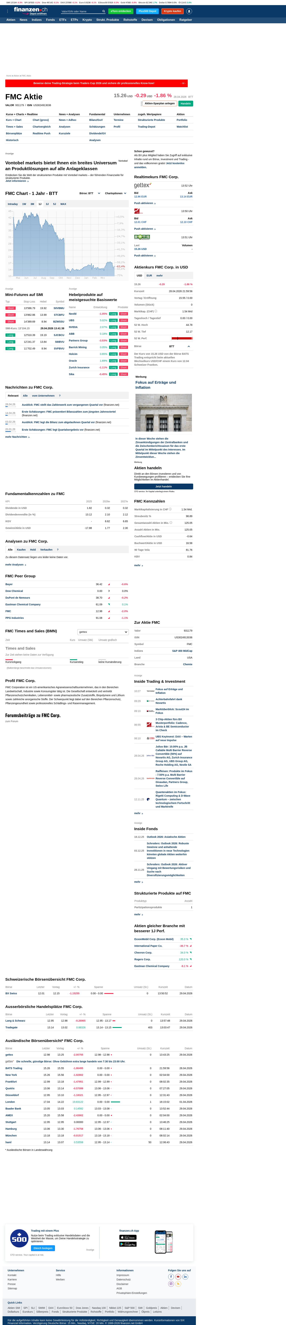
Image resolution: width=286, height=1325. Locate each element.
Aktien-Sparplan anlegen (160, 103)
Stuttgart (10, 1122)
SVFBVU (59, 348)
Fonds (50, 20)
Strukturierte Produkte (151, 119)
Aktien (10, 20)
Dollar (162, 2)
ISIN (29, 105)
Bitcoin (141, 2)
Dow (44, 2)
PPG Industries (14, 617)
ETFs (62, 20)
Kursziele (64, 133)
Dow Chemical (14, 591)
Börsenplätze (14, 133)
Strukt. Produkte (107, 20)
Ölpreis (146, 1311)
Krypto (87, 20)
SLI (33, 1307)
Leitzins (157, 1311)
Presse (12, 1284)
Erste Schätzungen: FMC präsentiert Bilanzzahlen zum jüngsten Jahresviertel (69, 411)
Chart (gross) (41, 119)
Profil (117, 126)
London (10, 1101)
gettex (9, 1054)
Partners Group (78, 340)
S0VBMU (59, 308)
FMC (8, 611)
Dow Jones (82, 1307)
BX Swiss (11, 993)
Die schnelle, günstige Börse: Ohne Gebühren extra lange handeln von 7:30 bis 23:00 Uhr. (65, 1061)
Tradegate (11, 1027)
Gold (123, 2)
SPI (26, 2)
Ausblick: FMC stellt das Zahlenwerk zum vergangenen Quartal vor (62, 404)
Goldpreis (151, 1307)
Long (113, 313)
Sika (71, 374)
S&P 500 (130, 1307)
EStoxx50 (102, 2)
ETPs (74, 20)
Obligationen (166, 20)
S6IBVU (59, 341)
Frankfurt (11, 1081)
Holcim (73, 354)
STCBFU (59, 314)
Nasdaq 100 (99, 1307)
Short (124, 313)
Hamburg (11, 1128)
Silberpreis (42, 1311)
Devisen (147, 20)
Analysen (64, 126)
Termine (118, 119)
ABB (71, 333)
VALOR (9, 105)
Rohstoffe (130, 20)
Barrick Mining (78, 347)
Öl (180, 2)
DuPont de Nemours (17, 597)
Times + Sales (14, 126)
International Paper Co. (148, 946)
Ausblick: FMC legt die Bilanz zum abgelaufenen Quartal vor (58, 422)
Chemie (187, 664)
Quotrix (10, 1088)
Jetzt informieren (17, 180)
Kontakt (12, 1275)
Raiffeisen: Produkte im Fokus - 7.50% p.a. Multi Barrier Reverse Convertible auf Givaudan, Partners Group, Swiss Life (174, 778)
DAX (63, 2)
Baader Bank (13, 1108)
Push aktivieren (145, 203)
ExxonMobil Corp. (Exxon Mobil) (154, 939)
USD (139, 275)
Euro (81, 2)
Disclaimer (122, 1284)
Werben (60, 1279)
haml (8, 1142)
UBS (71, 320)
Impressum (123, 1275)
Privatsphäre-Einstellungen (132, 1293)
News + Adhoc (67, 119)
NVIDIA (73, 327)
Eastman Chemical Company (22, 604)
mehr (159, 275)
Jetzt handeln (164, 486)
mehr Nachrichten (17, 436)
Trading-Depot (146, 126)
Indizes (37, 20)
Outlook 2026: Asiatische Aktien (166, 836)
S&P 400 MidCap (182, 650)
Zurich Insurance (79, 367)
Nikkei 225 (115, 1307)
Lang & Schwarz (15, 1020)
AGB (119, 1288)
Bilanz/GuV (96, 119)
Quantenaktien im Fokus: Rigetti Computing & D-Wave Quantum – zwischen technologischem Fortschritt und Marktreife (173, 799)
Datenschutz (124, 1279)
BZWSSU (58, 321)
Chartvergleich (42, 126)
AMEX (9, 1115)
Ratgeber (185, 20)
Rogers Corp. (142, 959)
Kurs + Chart (13, 119)
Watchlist (182, 126)
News (23, 20)
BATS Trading (13, 1068)
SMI (8, 2)
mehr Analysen (15, 564)
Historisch (12, 140)
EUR (149, 275)
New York (11, 1074)
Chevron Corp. (143, 952)
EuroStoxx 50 (64, 1307)
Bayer (9, 584)
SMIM (41, 1307)
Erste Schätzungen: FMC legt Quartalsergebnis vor (53, 429)
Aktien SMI (14, 1307)
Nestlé (73, 313)
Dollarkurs (13, 1311)
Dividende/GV (97, 133)
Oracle (73, 360)
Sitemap (12, 1288)
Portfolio (182, 119)
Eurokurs (28, 1311)
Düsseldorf (12, 1095)
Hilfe (58, 1275)
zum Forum (11, 721)
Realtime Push (41, 133)
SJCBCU (59, 335)
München (11, 1135)
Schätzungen (97, 126)
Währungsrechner (128, 1311)
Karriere (12, 1279)
